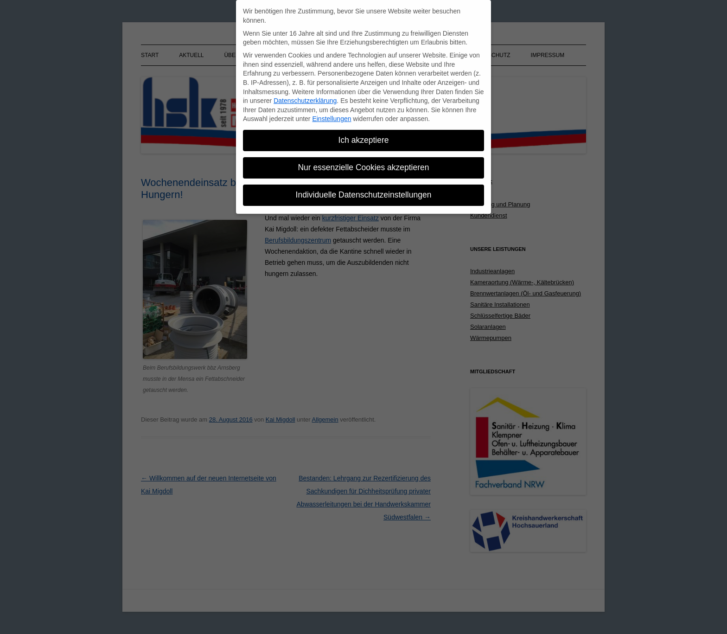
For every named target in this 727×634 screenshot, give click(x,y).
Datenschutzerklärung (305, 96)
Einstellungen (331, 114)
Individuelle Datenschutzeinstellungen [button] (364, 190)
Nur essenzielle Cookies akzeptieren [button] (363, 163)
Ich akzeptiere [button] (363, 136)
